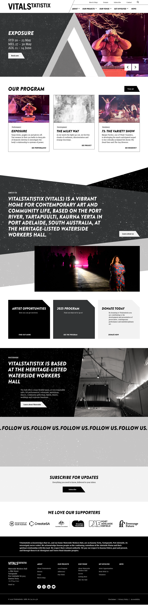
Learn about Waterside (32, 409)
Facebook (39, 591)
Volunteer (102, 579)
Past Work (61, 579)
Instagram (44, 591)
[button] (127, 67)
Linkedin (49, 591)
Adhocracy (61, 576)
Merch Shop (93, 2)
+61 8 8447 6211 (13, 585)
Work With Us (103, 576)
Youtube (54, 591)
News (133, 8)
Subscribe (117, 2)
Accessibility (135, 604)
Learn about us (128, 234)
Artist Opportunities (106, 573)
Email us (11, 589)
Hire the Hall (82, 584)
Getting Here (82, 581)
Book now (15, 55)
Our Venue (104, 8)
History (39, 576)
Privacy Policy (123, 604)
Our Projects (88, 8)
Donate (105, 2)
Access (80, 578)
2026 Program (62, 573)
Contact (129, 2)
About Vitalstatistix (44, 573)
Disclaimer (112, 604)
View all (130, 89)
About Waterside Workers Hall (84, 574)
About (75, 8)
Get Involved (120, 8)
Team (39, 579)
